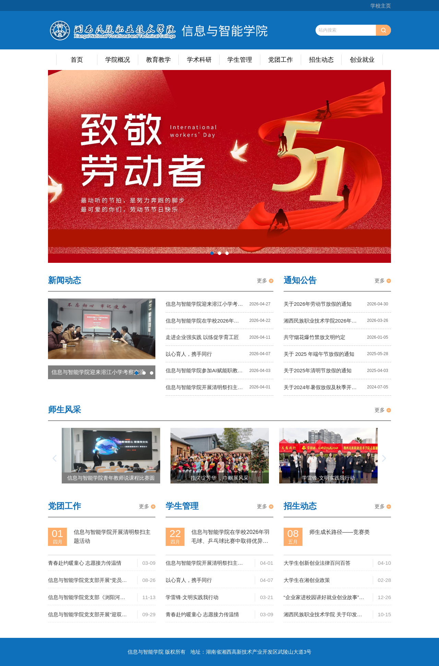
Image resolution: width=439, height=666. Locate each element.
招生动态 (321, 59)
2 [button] (219, 253)
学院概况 (117, 59)
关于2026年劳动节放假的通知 (318, 304)
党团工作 (280, 59)
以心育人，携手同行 (189, 354)
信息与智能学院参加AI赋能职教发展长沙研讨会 (204, 372)
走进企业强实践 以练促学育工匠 (202, 337)
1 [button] (212, 253)
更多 (262, 280)
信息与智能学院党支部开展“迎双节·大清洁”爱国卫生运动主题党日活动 (88, 615)
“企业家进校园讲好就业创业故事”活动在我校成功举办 (324, 597)
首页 (77, 59)
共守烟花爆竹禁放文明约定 (314, 337)
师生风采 (64, 409)
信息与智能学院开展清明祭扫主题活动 (204, 389)
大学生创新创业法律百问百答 (317, 563)
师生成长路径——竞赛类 (339, 532)
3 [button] (227, 253)
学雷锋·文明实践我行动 (192, 597)
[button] (55, 458)
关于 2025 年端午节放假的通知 (319, 354)
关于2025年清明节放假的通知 (318, 370)
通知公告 (300, 280)
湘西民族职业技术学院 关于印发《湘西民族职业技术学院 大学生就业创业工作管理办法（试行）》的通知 (323, 615)
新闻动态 (64, 280)
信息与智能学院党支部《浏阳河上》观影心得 (84, 597)
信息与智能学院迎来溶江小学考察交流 (204, 306)
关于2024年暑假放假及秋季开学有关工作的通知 (320, 389)
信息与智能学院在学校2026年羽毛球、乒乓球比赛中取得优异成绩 (204, 322)
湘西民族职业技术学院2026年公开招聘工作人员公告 (320, 322)
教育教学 (158, 59)
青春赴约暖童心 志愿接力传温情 (84, 563)
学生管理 (239, 59)
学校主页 (380, 6)
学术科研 (199, 59)
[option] (219, 166)
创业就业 (362, 59)
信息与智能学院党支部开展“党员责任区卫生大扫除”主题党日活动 (87, 580)
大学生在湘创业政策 (307, 580)
